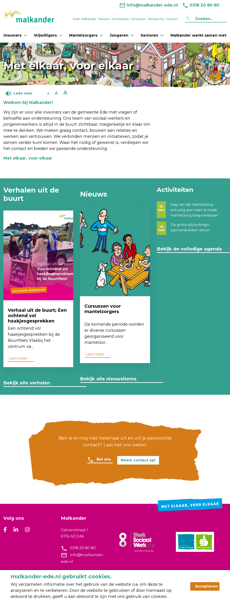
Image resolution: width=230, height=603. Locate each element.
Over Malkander (85, 19)
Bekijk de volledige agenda (189, 249)
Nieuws (104, 19)
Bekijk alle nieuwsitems (108, 379)
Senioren (152, 35)
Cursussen (138, 19)
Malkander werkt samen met (198, 35)
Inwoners (15, 35)
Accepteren (206, 586)
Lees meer (18, 358)
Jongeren (122, 35)
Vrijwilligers (48, 35)
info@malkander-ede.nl (148, 5)
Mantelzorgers (86, 35)
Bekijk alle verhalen (26, 383)
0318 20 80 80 (198, 5)
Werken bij (156, 19)
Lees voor (23, 93)
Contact (172, 19)
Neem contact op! (138, 460)
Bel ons (104, 459)
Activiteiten (120, 19)
